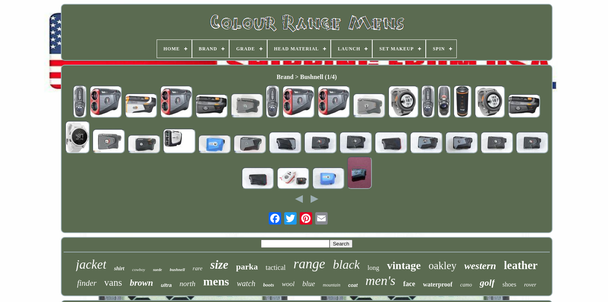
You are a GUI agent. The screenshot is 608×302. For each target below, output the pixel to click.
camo (466, 285)
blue (308, 284)
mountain (331, 285)
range (309, 263)
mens (216, 281)
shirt (119, 268)
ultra (166, 285)
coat (353, 285)
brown (141, 283)
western (480, 265)
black (346, 264)
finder (87, 283)
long (373, 267)
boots (268, 285)
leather (520, 265)
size (219, 264)
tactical (276, 267)
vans (113, 282)
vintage (404, 265)
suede (157, 270)
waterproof (438, 284)
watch (246, 283)
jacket (91, 264)
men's (381, 280)
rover (530, 284)
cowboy (138, 269)
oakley (442, 265)
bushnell (177, 269)
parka (247, 266)
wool (288, 284)
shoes (509, 284)
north (187, 284)
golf (487, 283)
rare (197, 268)
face (409, 284)
